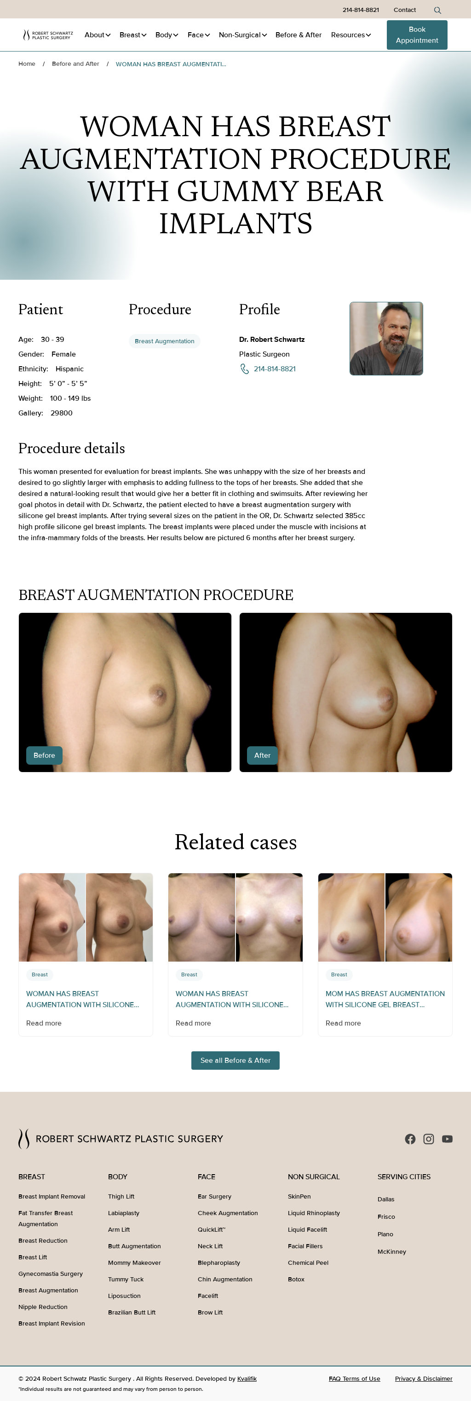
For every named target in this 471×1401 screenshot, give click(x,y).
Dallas (386, 1199)
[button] (98, 35)
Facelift (208, 1296)
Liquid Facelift (307, 1230)
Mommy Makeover (134, 1263)
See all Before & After (235, 1060)
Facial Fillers (305, 1246)
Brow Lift (210, 1312)
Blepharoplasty (219, 1263)
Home (26, 64)
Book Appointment (417, 35)
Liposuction (124, 1296)
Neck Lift (210, 1246)
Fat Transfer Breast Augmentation (45, 1218)
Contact (405, 10)
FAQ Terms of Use (354, 1379)
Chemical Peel (308, 1263)
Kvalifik (247, 1379)
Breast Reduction (43, 1241)
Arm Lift (119, 1230)
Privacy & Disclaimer (424, 1379)
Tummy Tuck (126, 1279)
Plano (385, 1234)
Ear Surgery (214, 1196)
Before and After (75, 64)
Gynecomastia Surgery (50, 1274)
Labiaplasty (123, 1213)
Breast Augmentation (165, 341)
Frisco (386, 1217)
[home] (48, 34)
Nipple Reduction (43, 1307)
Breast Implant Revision (51, 1323)
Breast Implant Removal (51, 1196)
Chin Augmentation (225, 1279)
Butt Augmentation (134, 1246)
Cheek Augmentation (228, 1213)
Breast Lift (32, 1257)
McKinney (392, 1252)
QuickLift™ (211, 1230)
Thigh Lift (121, 1196)
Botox (296, 1279)
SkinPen (299, 1196)
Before (299, 35)
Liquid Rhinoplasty (314, 1213)
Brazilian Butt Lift (131, 1312)
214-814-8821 (361, 10)
